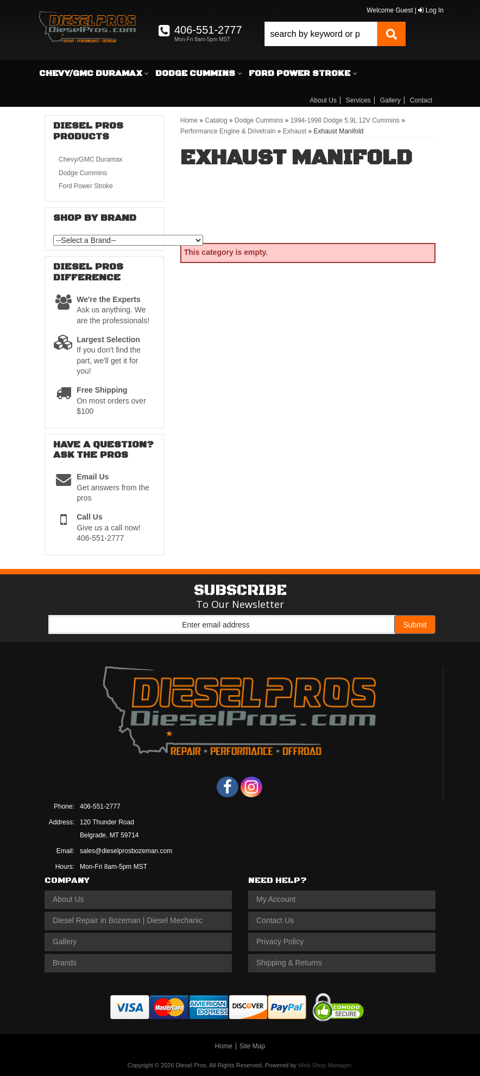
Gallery (390, 100)
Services (358, 100)
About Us (323, 100)
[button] (335, 34)
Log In (431, 10)
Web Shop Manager (324, 1065)
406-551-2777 (100, 806)
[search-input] (321, 34)
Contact (421, 100)
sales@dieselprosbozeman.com (126, 851)
